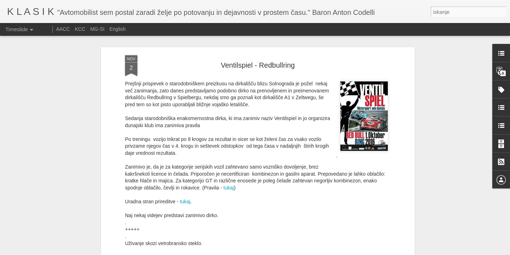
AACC (63, 29)
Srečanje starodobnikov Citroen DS (268, 233)
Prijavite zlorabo (298, 251)
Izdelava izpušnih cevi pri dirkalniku (363, 232)
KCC (80, 29)
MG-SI (97, 29)
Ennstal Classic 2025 (347, 244)
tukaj (228, 122)
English (117, 29)
